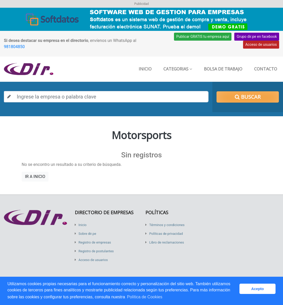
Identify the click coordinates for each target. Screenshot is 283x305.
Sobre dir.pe (87, 234)
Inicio (145, 69)
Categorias (177, 69)
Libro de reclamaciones (166, 242)
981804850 (14, 46)
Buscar (248, 96)
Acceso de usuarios (261, 44)
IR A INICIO (35, 176)
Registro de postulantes (96, 251)
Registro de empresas (95, 242)
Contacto (265, 69)
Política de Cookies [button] (144, 297)
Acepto (257, 289)
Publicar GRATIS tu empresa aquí (202, 36)
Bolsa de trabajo (223, 69)
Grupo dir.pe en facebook (257, 36)
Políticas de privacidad (166, 234)
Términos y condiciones (167, 225)
